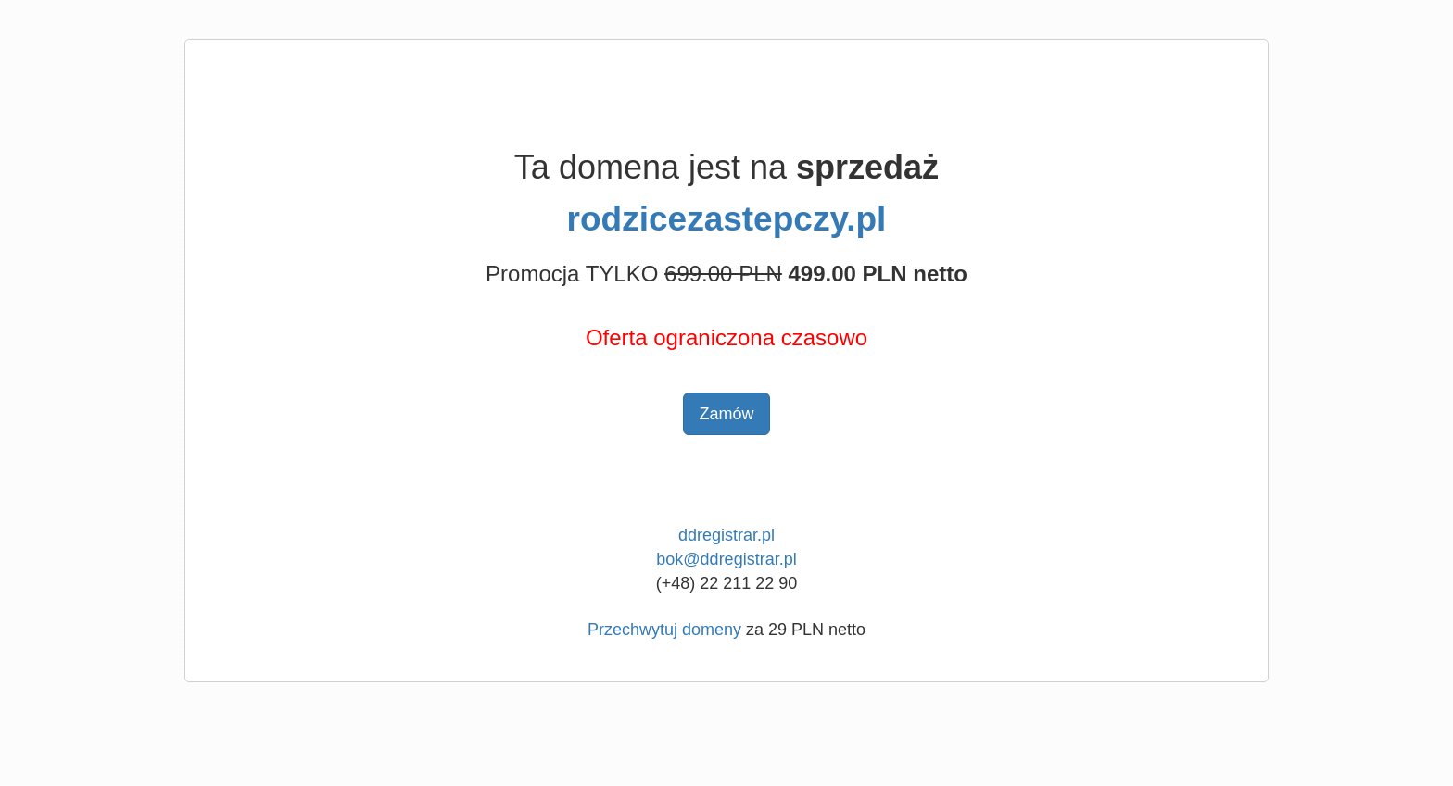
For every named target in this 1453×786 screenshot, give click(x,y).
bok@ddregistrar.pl (726, 559)
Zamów (726, 414)
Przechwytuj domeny (664, 629)
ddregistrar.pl (726, 535)
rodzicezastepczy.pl (727, 219)
